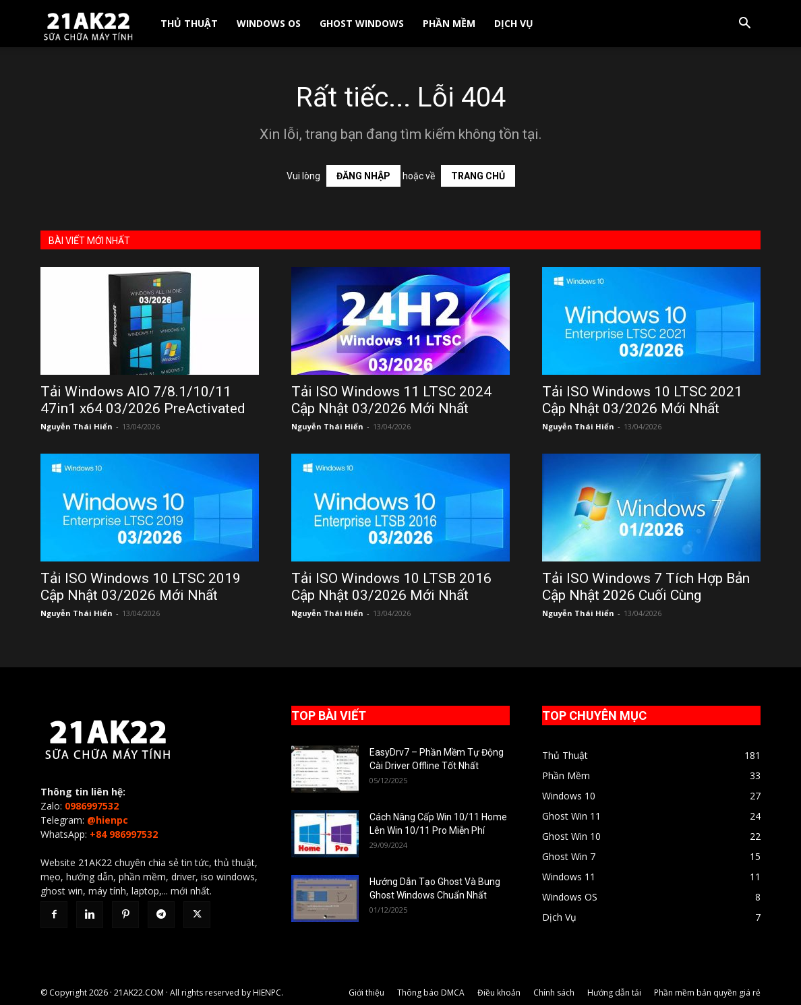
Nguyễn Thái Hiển (76, 426)
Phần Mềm (449, 23)
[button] (744, 24)
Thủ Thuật (189, 23)
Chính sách (553, 992)
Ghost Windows (362, 23)
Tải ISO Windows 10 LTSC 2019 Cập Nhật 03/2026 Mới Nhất (140, 586)
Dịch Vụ (513, 23)
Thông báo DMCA (431, 992)
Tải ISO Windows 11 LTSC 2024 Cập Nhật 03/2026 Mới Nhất (391, 400)
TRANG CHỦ (478, 176)
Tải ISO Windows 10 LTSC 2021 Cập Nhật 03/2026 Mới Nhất (642, 400)
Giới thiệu (366, 992)
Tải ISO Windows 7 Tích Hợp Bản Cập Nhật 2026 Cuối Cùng (646, 586)
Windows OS (269, 23)
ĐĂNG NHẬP (363, 176)
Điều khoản (499, 992)
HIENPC (267, 992)
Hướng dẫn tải (614, 992)
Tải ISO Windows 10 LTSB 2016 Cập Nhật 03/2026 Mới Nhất (391, 586)
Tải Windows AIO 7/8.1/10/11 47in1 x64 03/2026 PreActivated (142, 400)
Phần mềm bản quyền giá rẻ (707, 992)
